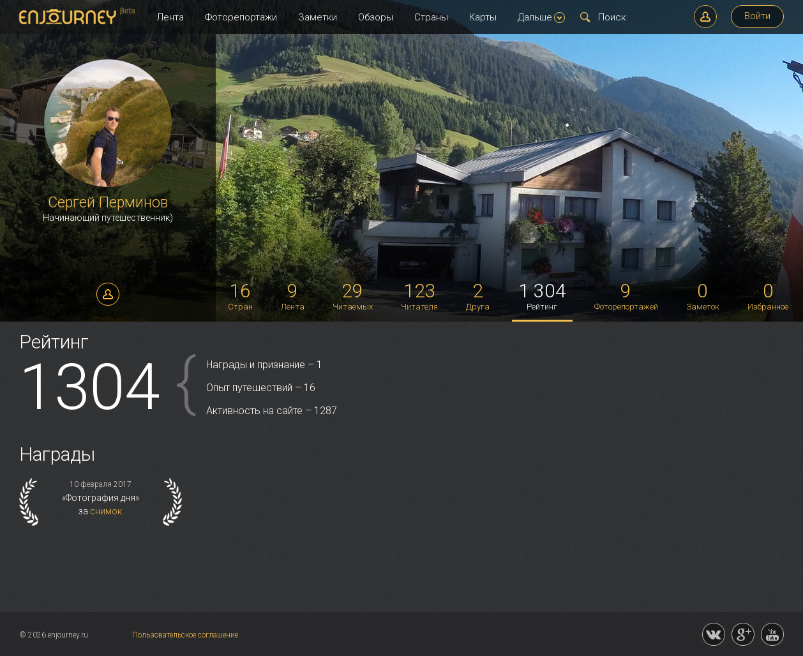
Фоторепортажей (626, 295)
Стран (240, 295)
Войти (757, 16)
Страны (431, 17)
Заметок (702, 295)
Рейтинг (542, 295)
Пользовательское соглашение (185, 634)
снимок (106, 511)
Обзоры (375, 17)
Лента (170, 17)
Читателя (419, 295)
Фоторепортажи (241, 17)
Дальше (541, 17)
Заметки (317, 17)
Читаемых (353, 295)
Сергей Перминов (108, 202)
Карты (483, 17)
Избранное (767, 295)
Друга (478, 295)
